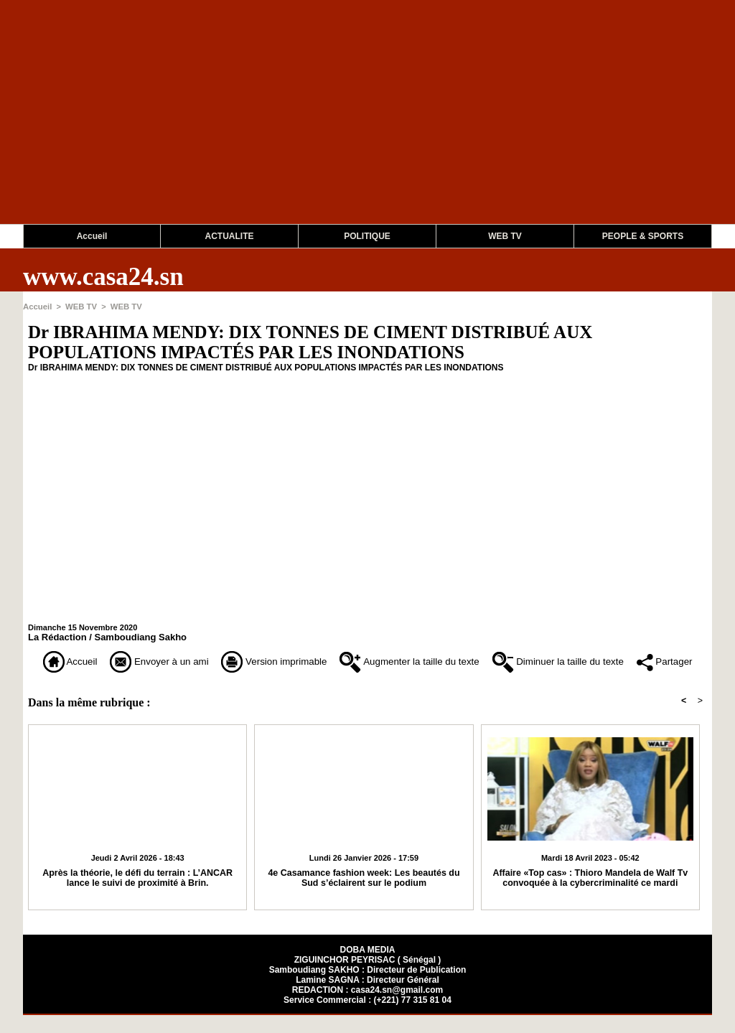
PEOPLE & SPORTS (642, 236)
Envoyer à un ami (161, 661)
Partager (368, 681)
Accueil (92, 236)
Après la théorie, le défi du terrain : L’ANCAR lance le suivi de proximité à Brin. (137, 896)
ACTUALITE (229, 236)
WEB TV (505, 236)
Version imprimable (291, 661)
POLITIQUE (367, 236)
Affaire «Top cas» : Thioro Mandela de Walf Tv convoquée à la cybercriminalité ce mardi (590, 896)
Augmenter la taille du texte (447, 661)
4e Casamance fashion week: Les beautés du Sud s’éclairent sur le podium (364, 896)
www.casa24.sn (103, 277)
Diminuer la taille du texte (619, 661)
